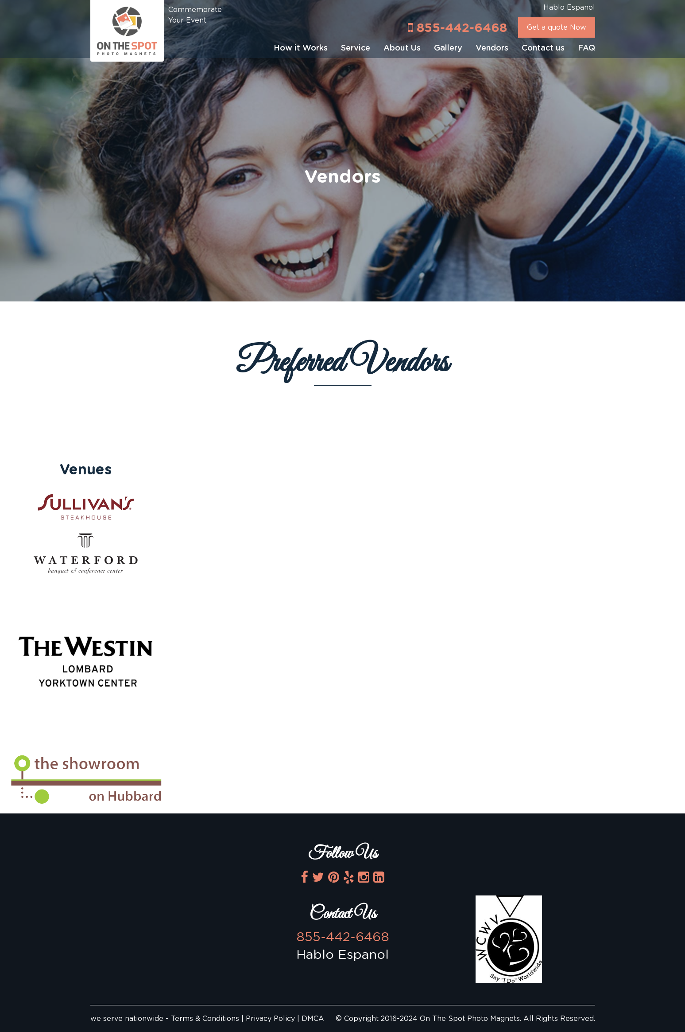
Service (355, 48)
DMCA (313, 1018)
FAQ (586, 48)
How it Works (301, 48)
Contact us (543, 48)
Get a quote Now (556, 27)
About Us (402, 48)
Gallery (448, 48)
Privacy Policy (270, 1018)
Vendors (492, 48)
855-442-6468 (457, 27)
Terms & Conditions (206, 1018)
